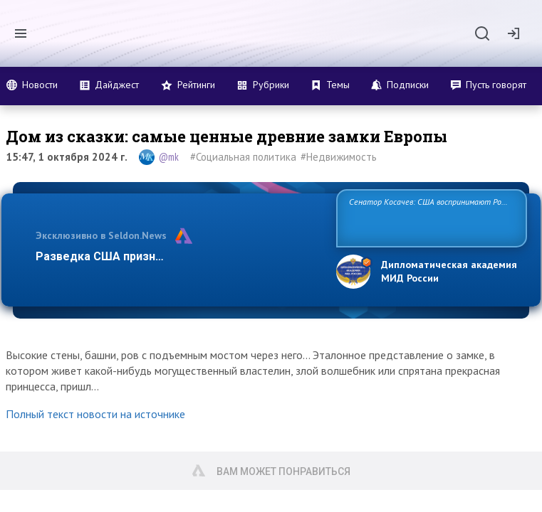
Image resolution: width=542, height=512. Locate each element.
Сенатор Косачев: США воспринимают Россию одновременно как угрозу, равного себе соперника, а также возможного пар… (427, 217)
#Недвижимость (339, 157)
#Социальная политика (243, 157)
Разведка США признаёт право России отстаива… (176, 256)
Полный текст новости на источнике (95, 414)
